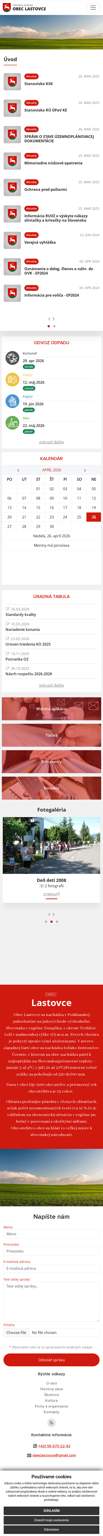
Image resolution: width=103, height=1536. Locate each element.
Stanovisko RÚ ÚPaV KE (45, 110)
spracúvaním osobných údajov (69, 1347)
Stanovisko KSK (38, 83)
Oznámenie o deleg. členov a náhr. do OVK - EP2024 (58, 271)
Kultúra (51, 1400)
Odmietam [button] (51, 1529)
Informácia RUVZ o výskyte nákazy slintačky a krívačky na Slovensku (56, 218)
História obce (51, 1389)
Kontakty (51, 1412)
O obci (51, 1383)
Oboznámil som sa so (50, 1347)
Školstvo (51, 1395)
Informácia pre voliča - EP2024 (51, 295)
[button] (49, 326)
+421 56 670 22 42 (54, 1446)
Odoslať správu (51, 1359)
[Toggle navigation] (93, 7)
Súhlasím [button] (51, 1511)
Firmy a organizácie (51, 1406)
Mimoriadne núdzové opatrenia (53, 163)
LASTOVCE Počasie (51, 567)
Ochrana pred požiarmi (45, 189)
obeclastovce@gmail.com (54, 1455)
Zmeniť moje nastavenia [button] (51, 1520)
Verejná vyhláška (40, 242)
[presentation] (49, 319)
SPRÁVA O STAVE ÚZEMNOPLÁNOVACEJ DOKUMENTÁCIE (59, 138)
